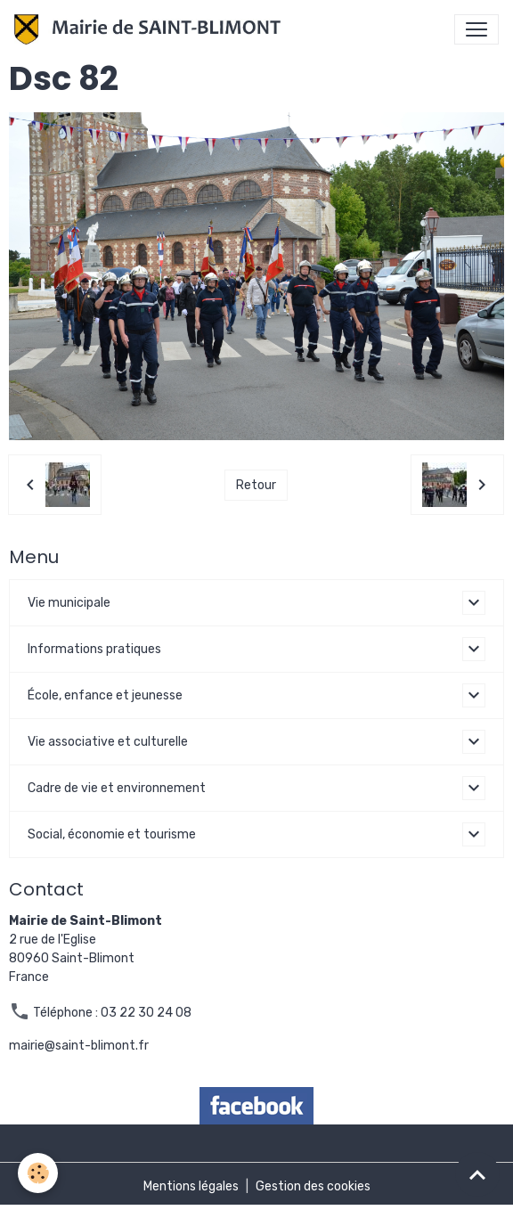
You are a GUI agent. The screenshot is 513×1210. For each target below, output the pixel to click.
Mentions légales (191, 1186)
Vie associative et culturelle (108, 741)
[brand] (151, 29)
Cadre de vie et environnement (117, 788)
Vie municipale (69, 602)
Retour (256, 485)
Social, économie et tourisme (112, 834)
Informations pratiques (94, 649)
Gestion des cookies (313, 1186)
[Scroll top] (477, 1174)
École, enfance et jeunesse (105, 695)
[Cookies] (38, 1173)
